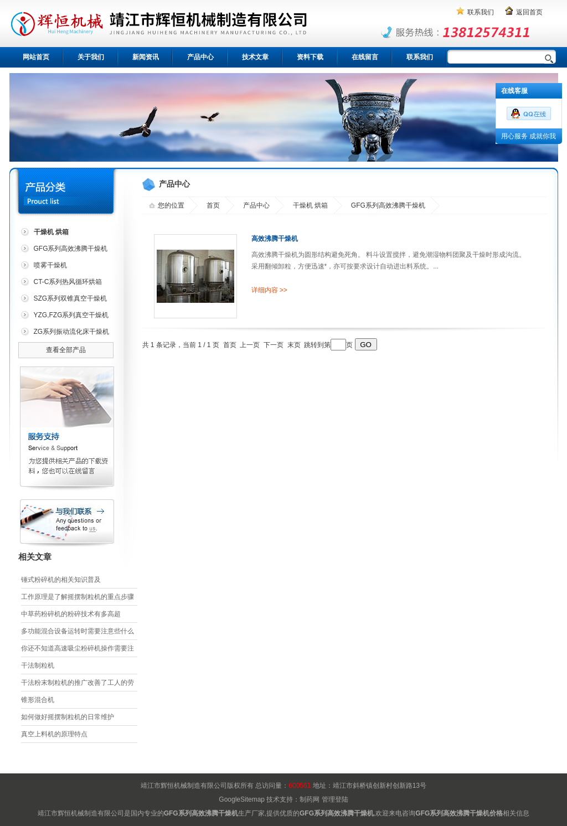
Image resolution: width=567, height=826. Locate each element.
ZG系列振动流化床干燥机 (72, 331)
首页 (213, 205)
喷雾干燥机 (50, 265)
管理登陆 (335, 799)
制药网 (309, 799)
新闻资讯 (145, 57)
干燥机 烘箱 (310, 205)
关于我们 (91, 57)
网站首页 (36, 57)
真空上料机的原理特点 (54, 734)
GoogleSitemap (242, 799)
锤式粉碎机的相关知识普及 (61, 580)
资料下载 (310, 57)
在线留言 (365, 57)
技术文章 (255, 57)
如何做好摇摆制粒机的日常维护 (67, 717)
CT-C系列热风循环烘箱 (68, 282)
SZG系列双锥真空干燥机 (70, 298)
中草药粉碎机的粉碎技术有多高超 (71, 614)
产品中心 (200, 57)
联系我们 (480, 12)
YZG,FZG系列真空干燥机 (71, 315)
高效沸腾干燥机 (274, 238)
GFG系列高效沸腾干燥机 (71, 248)
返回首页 (529, 12)
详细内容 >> (269, 290)
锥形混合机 (37, 700)
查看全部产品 (66, 350)
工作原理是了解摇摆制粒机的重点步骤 (77, 597)
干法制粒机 (37, 665)
